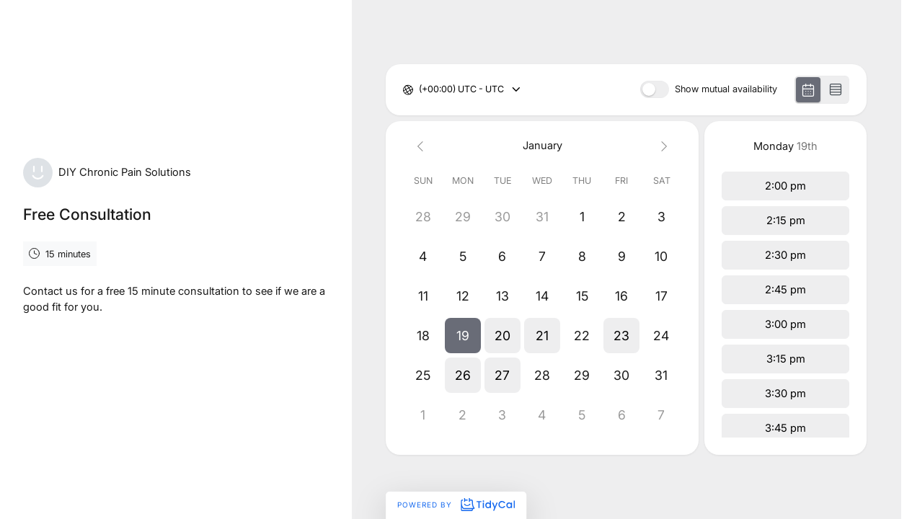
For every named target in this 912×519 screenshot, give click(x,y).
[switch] (654, 89)
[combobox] (420, 90)
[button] (462, 335)
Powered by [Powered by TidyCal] (455, 504)
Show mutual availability (726, 89)
